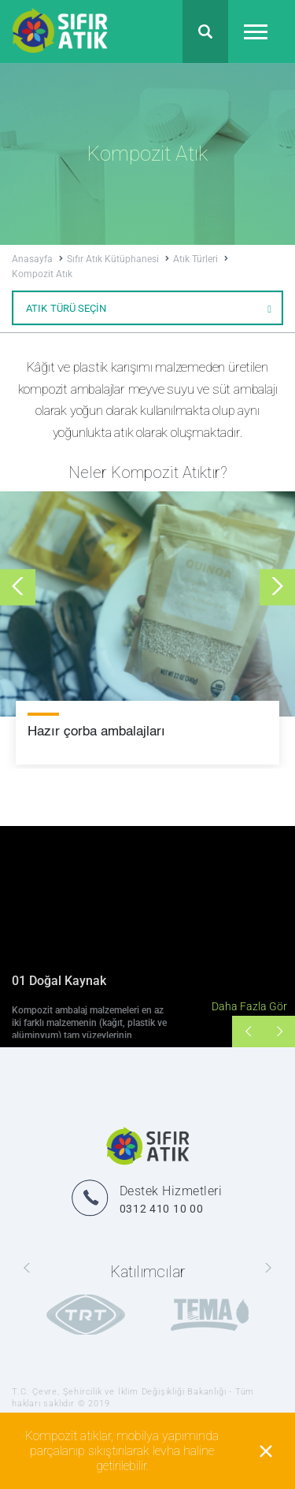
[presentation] (17, 587)
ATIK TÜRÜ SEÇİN (148, 308)
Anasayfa (37, 259)
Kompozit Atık (42, 274)
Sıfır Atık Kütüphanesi (118, 259)
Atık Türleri (200, 259)
